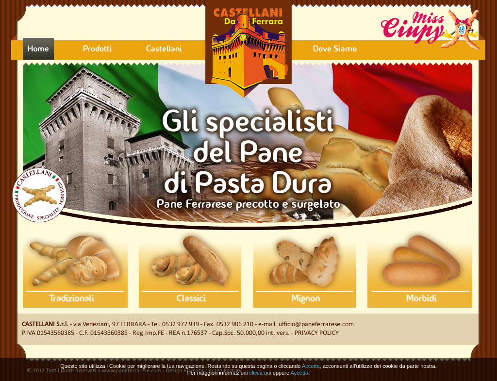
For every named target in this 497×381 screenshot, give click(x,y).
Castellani (164, 49)
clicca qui (260, 373)
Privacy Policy (317, 333)
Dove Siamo (335, 49)
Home (38, 49)
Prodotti (97, 49)
